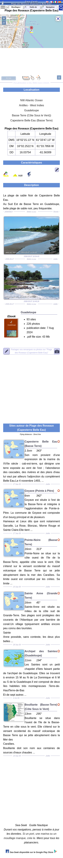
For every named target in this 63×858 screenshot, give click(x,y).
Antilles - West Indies (31, 105)
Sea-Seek (31, 1)
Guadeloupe (31, 110)
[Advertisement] (31, 387)
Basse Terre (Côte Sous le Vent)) (31, 115)
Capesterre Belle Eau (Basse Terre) (31, 120)
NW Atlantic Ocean (31, 100)
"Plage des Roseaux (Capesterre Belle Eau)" (31, 351)
